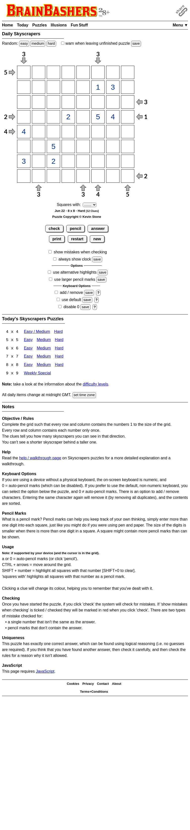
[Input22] (38, 87)
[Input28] (127, 87)
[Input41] (23, 116)
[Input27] (112, 87)
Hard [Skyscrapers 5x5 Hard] (59, 340)
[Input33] (53, 102)
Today (22, 25)
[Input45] (83, 116)
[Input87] (112, 176)
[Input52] (38, 131)
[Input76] (98, 161)
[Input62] (38, 146)
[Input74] (68, 161)
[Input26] (98, 87)
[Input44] (68, 116)
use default (71, 300)
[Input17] (112, 72)
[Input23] (53, 87)
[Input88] (127, 176)
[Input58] (127, 131)
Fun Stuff (79, 25)
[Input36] (98, 102)
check (54, 228)
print (56, 239)
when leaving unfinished (101, 43)
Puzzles (39, 25)
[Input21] (23, 87)
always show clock (74, 259)
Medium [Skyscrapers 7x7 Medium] (44, 357)
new (97, 239)
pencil (75, 228)
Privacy (88, 684)
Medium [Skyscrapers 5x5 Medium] (44, 340)
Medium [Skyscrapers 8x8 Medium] (44, 366)
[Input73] (53, 161)
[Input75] (83, 161)
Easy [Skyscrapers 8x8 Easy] (28, 366)
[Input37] (112, 102)
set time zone (84, 396)
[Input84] (68, 176)
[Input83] (53, 176)
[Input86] (98, 176)
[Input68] (127, 146)
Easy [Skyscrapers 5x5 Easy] (28, 340)
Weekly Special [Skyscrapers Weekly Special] (37, 374)
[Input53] (53, 131)
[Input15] (83, 72)
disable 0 (71, 307)
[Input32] (38, 102)
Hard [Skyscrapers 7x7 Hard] (59, 357)
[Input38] (127, 102)
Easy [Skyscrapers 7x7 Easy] (28, 357)
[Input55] (83, 131)
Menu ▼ (180, 25)
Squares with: (69, 204)
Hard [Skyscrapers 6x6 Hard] (59, 349)
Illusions (59, 25)
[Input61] (23, 146)
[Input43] (53, 116)
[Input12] (38, 72)
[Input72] (38, 161)
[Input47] (112, 116)
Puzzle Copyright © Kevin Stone (76, 217)
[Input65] (83, 146)
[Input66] (98, 146)
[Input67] (112, 146)
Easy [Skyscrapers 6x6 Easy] (28, 349)
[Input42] (38, 116)
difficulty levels (95, 385)
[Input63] (53, 146)
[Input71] (23, 161)
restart (77, 239)
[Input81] (23, 176)
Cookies (73, 684)
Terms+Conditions (94, 692)
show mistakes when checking (80, 252)
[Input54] (68, 131)
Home (7, 25)
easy (24, 43)
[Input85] (83, 176)
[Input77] (112, 161)
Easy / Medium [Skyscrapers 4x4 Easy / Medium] (37, 332)
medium (37, 43)
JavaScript (45, 672)
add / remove (71, 292)
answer (98, 228)
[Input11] (23, 72)
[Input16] (98, 72)
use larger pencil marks (74, 279)
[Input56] (98, 131)
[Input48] (127, 116)
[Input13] (53, 72)
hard (51, 43)
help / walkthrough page (40, 458)
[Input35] (83, 102)
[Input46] (98, 116)
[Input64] (68, 146)
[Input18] (127, 72)
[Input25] (83, 87)
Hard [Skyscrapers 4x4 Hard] (58, 332)
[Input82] (38, 176)
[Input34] (68, 102)
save (136, 43)
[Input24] (68, 87)
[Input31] (23, 102)
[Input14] (68, 72)
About (116, 684)
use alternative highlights (74, 272)
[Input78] (127, 161)
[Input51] (23, 131)
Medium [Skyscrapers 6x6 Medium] (44, 349)
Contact (103, 684)
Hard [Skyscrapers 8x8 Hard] (59, 366)
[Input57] (112, 131)
